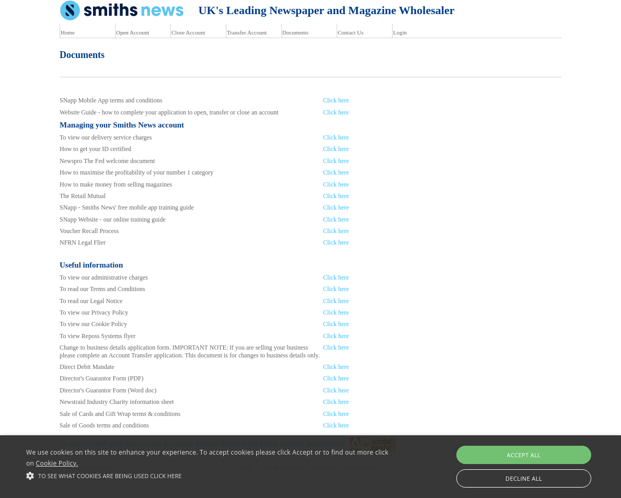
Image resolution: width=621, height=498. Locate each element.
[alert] (310, 466)
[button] (211, 475)
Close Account (188, 32)
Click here (336, 100)
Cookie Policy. (57, 463)
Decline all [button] (523, 478)
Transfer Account (247, 32)
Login (400, 32)
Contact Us (350, 32)
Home (68, 32)
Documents (295, 32)
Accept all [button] (524, 455)
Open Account (132, 32)
